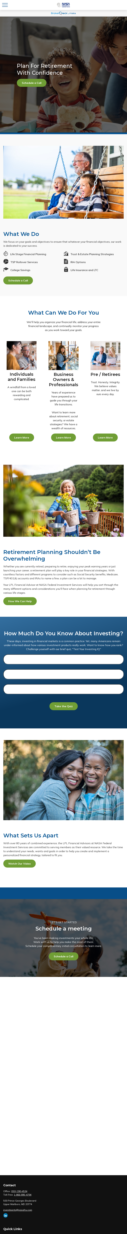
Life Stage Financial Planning (28, 254)
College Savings (20, 270)
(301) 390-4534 (19, 1191)
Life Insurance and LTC (84, 270)
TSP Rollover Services (24, 262)
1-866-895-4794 (22, 1194)
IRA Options (78, 262)
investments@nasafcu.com (17, 1209)
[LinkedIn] (5, 1215)
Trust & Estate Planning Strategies (92, 254)
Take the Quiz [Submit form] (63, 706)
